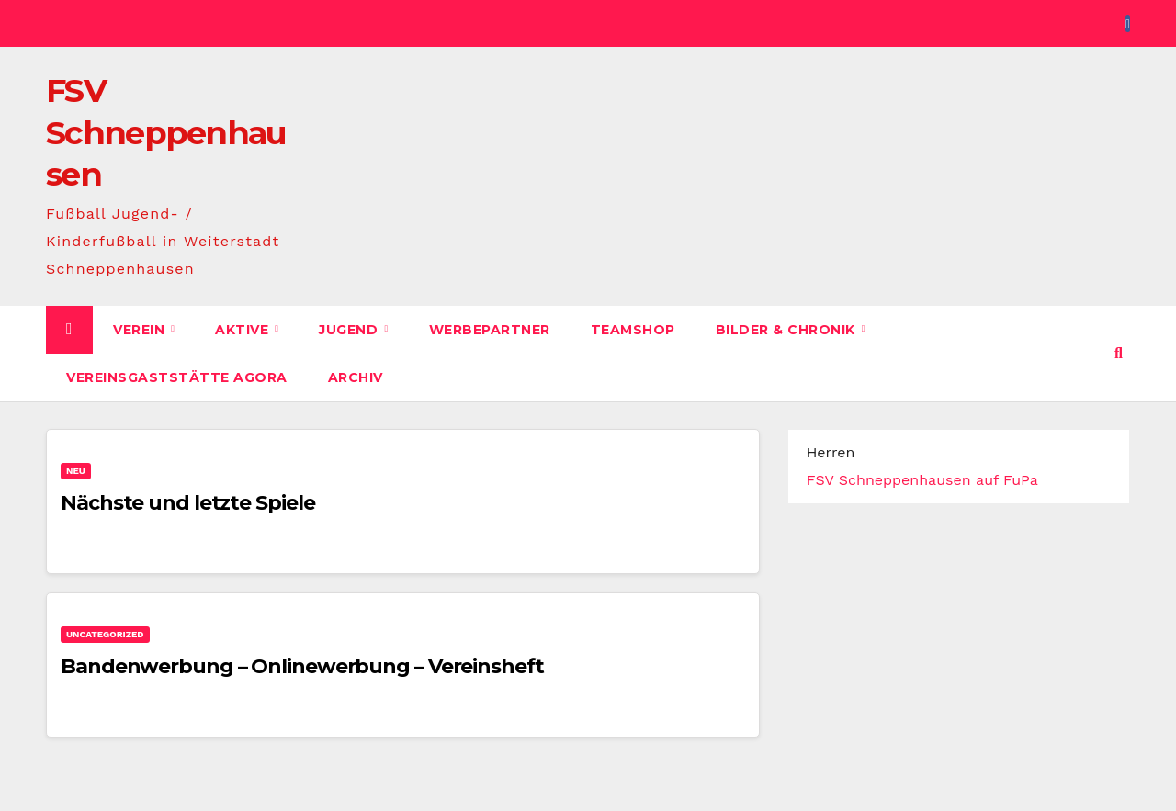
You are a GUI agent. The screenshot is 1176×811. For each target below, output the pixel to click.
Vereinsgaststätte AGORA (177, 377)
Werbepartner (489, 329)
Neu (75, 471)
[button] (1118, 353)
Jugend (350, 329)
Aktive (244, 329)
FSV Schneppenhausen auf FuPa (922, 480)
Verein (141, 329)
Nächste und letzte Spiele (188, 502)
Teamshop (633, 329)
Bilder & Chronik (788, 329)
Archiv (355, 377)
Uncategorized (105, 634)
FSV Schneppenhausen (166, 132)
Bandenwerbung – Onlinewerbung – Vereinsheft (302, 666)
